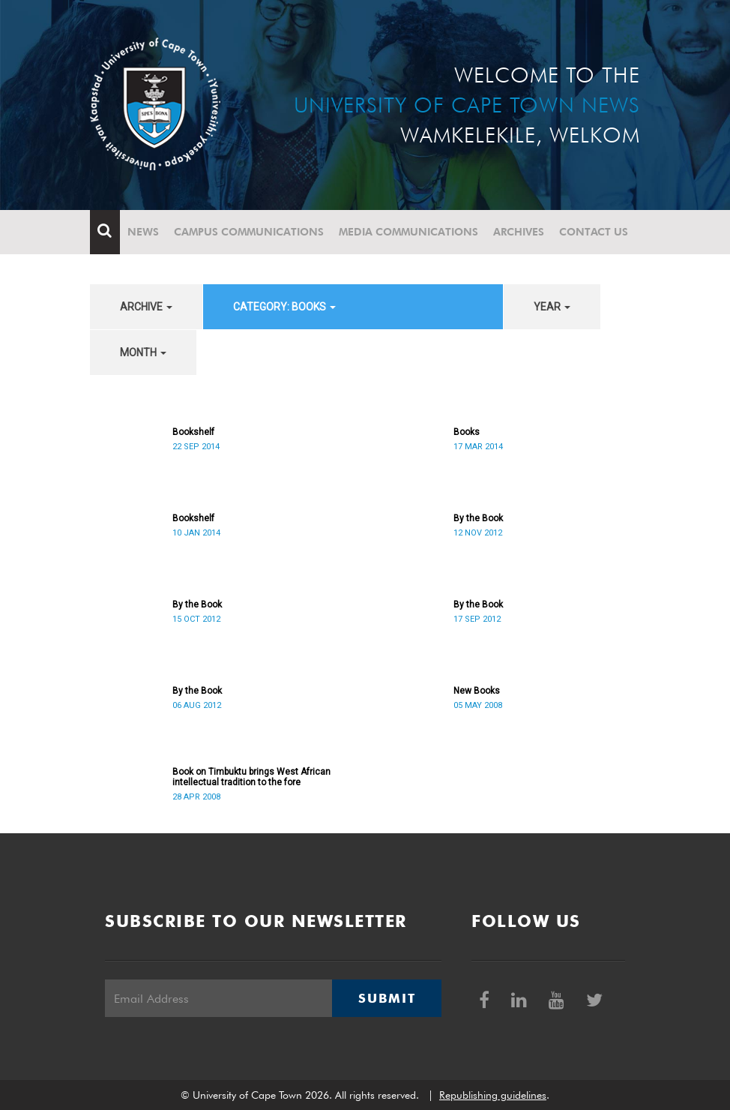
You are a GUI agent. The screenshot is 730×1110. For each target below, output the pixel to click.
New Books (476, 691)
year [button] (552, 307)
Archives (518, 232)
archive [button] (146, 307)
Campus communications (249, 232)
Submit (386, 998)
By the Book (478, 518)
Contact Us (593, 232)
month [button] (143, 352)
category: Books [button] (284, 307)
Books (466, 432)
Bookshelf (193, 432)
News (143, 232)
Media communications (408, 232)
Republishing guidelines (492, 1095)
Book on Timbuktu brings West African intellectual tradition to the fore (251, 777)
